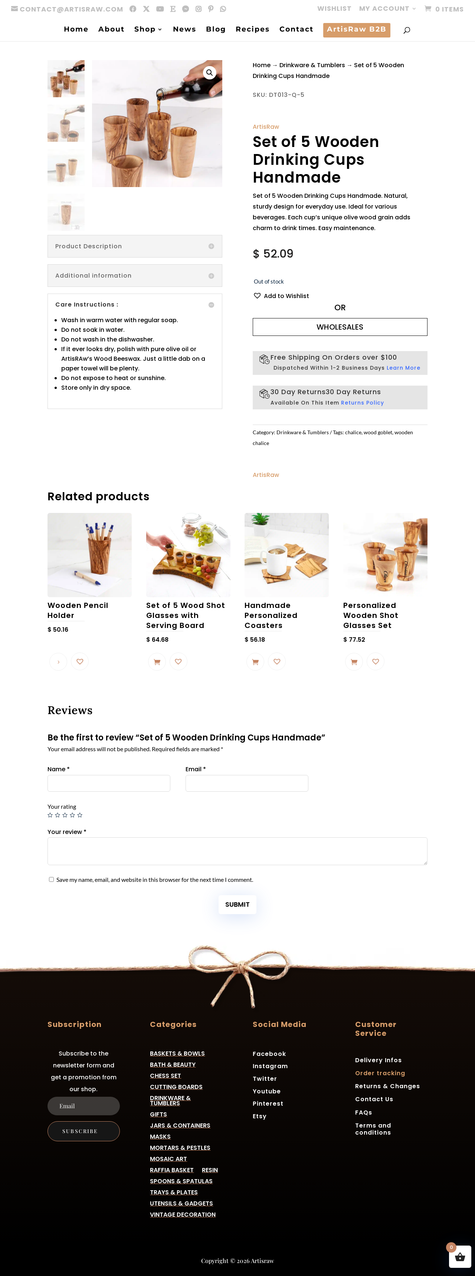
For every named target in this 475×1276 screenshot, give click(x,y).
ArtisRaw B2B (357, 30)
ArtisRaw (266, 126)
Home (76, 30)
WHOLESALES (340, 327)
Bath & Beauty (173, 1063)
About (111, 30)
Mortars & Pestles (180, 1147)
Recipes (253, 30)
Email (196, 769)
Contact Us (374, 1099)
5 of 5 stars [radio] (79, 815)
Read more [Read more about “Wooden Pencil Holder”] (58, 662)
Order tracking (380, 1073)
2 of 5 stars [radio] (57, 815)
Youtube (267, 1091)
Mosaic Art (168, 1158)
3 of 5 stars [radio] (65, 815)
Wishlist (334, 9)
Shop (145, 30)
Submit (237, 904)
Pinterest (268, 1103)
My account (384, 9)
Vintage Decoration (183, 1213)
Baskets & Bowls (177, 1052)
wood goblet (378, 432)
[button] (209, 72)
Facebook (269, 1053)
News (184, 30)
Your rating (62, 806)
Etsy (260, 1116)
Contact (296, 30)
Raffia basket (172, 1169)
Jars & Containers (180, 1124)
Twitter (265, 1078)
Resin (210, 1169)
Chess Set (165, 1075)
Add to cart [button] (157, 662)
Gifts (158, 1113)
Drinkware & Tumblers (312, 65)
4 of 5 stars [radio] (72, 815)
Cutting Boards (176, 1086)
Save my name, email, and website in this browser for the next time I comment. (154, 879)
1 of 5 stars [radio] (50, 815)
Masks (160, 1135)
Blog (216, 30)
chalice (353, 432)
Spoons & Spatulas (181, 1180)
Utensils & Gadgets (181, 1202)
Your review (67, 832)
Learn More (403, 368)
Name (59, 769)
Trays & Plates (174, 1191)
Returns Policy (362, 402)
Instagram (270, 1066)
